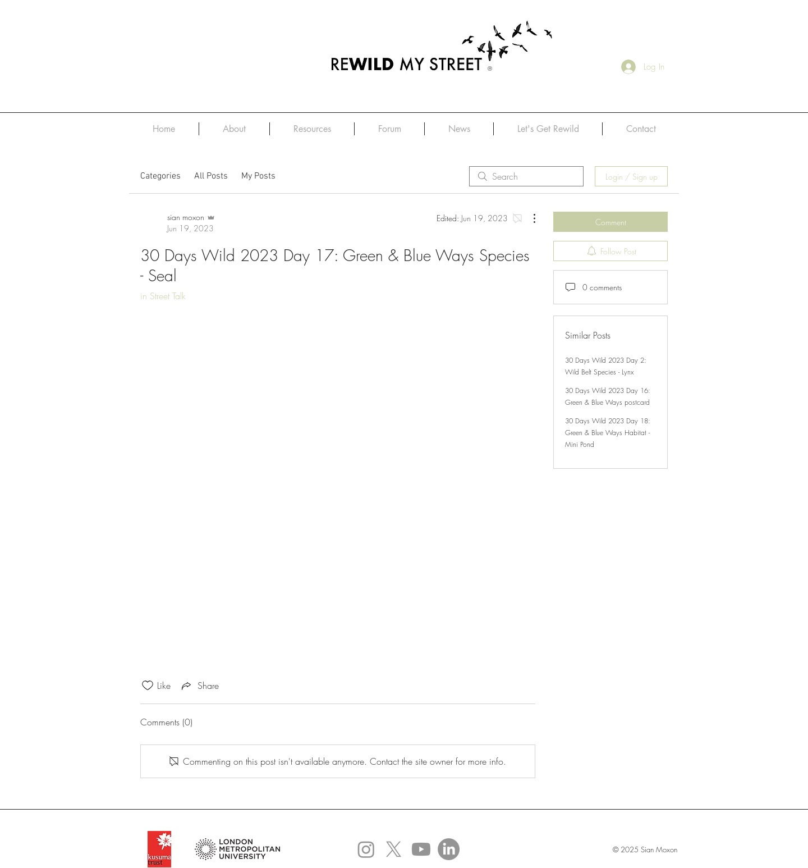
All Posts (211, 176)
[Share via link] (199, 685)
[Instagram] (366, 849)
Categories (160, 176)
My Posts (258, 176)
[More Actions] (528, 218)
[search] (526, 176)
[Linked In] (449, 849)
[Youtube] (421, 849)
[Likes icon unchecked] (147, 685)
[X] (394, 849)
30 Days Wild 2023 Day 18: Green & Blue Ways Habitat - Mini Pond (607, 432)
